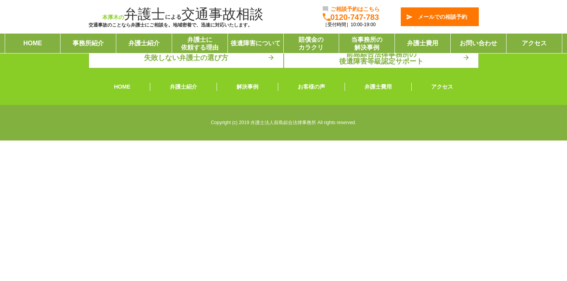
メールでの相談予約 (442, 17)
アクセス (534, 43)
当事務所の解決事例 (366, 43)
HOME (32, 43)
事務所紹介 (88, 43)
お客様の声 (311, 87)
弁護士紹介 (144, 43)
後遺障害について (256, 43)
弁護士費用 (422, 43)
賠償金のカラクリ (311, 43)
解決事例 (247, 87)
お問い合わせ (478, 43)
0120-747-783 (355, 17)
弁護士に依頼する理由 (200, 43)
